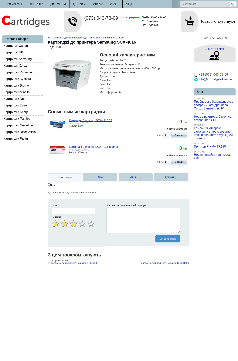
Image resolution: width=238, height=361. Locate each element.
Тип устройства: (109, 60)
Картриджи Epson (16, 105)
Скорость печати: (110, 72)
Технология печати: (112, 64)
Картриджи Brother (17, 85)
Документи (58, 4)
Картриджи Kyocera (17, 78)
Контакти (36, 4)
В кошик (179, 135)
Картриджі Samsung (18, 59)
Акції (129, 4)
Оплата (98, 4)
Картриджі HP (13, 52)
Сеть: (103, 80)
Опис (100, 177)
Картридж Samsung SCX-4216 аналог (93, 146)
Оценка (57, 216)
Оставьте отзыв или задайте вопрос (128, 205)
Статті (114, 4)
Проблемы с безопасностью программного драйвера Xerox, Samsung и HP (213, 105)
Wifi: (102, 88)
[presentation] (74, 237)
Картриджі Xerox (15, 65)
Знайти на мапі (214, 48)
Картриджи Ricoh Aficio (20, 132)
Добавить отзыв (167, 238)
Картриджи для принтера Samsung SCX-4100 (73, 263)
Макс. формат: (109, 92)
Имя (55, 205)
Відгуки (171, 177)
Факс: (103, 84)
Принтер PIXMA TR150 (210, 146)
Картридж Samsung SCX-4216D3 (90, 120)
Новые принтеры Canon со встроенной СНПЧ (213, 118)
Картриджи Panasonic (19, 72)
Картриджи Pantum (17, 138)
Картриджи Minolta (17, 92)
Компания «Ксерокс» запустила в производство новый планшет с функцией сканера (213, 133)
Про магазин (14, 4)
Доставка (79, 4)
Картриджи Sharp (16, 112)
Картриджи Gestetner (18, 125)
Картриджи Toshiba (17, 118)
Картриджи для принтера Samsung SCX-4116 (164, 263)
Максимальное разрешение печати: (122, 68)
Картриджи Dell (14, 98)
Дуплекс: (105, 76)
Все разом (65, 177)
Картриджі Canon (16, 45)
